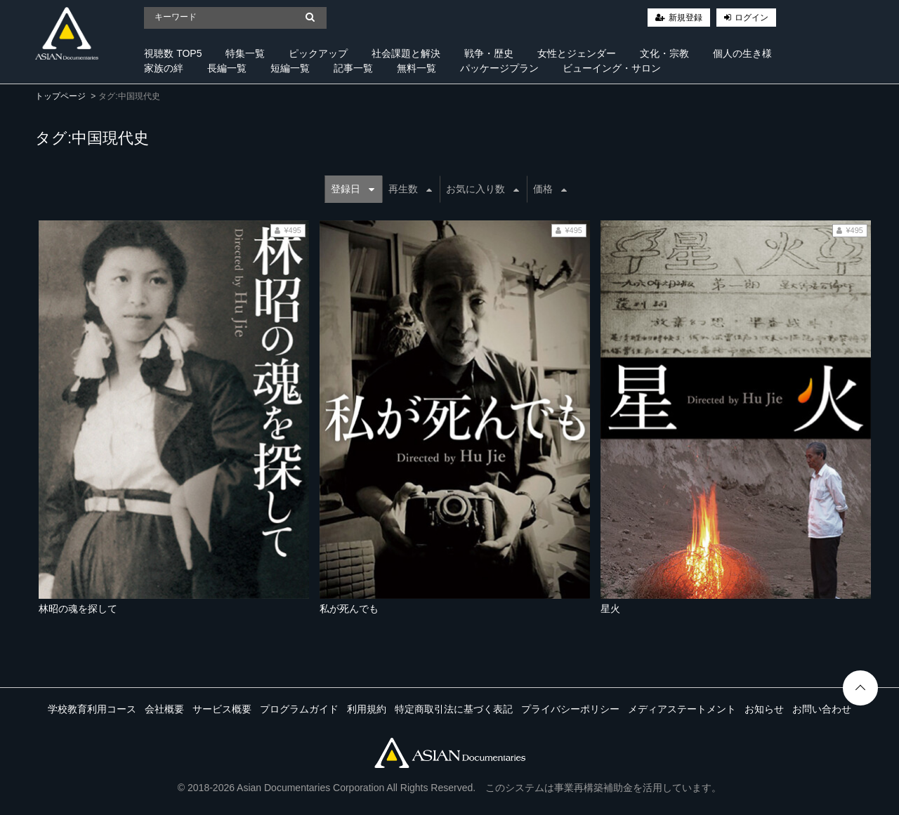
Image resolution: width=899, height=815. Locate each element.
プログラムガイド (299, 709)
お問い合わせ (821, 709)
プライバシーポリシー (570, 709)
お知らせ (764, 709)
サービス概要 (221, 709)
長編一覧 (227, 68)
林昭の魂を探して (78, 608)
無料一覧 (416, 68)
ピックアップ (318, 53)
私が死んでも (349, 608)
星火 (610, 608)
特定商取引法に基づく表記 (454, 709)
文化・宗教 (664, 53)
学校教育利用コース (92, 709)
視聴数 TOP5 (173, 53)
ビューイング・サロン (612, 68)
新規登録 (685, 17)
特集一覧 (245, 53)
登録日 (352, 188)
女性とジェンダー (576, 53)
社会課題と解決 (406, 53)
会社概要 (164, 709)
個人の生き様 (742, 53)
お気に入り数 (482, 188)
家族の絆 (163, 68)
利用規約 (366, 709)
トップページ (60, 96)
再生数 (410, 188)
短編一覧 (290, 68)
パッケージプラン (499, 68)
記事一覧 (353, 68)
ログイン (751, 17)
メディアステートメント (682, 709)
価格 (550, 188)
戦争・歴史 (488, 53)
